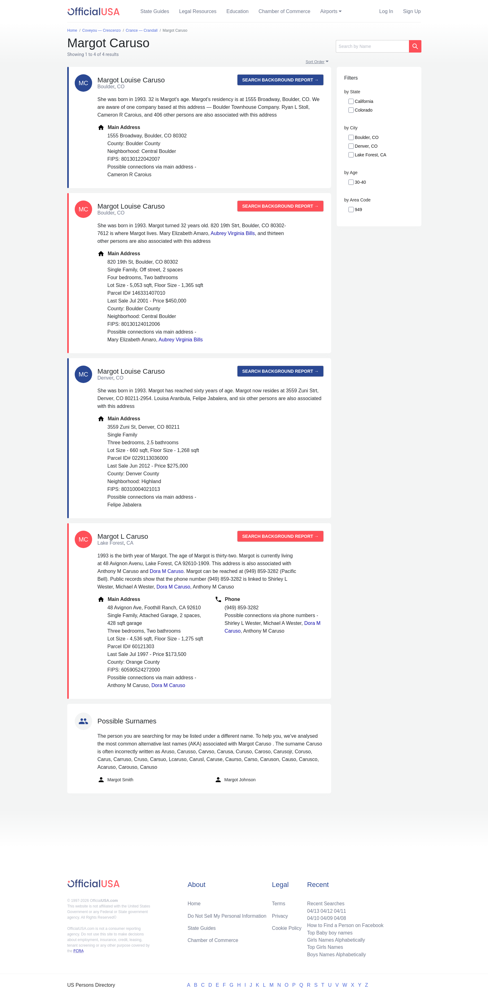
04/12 (325, 909)
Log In (386, 11)
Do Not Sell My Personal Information (228, 914)
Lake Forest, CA (370, 155)
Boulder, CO (366, 137)
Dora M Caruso (166, 571)
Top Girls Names (323, 946)
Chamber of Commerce (284, 11)
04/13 (311, 909)
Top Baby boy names (328, 932)
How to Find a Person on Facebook (344, 924)
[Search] (372, 46)
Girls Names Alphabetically (334, 939)
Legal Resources (198, 11)
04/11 (339, 909)
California (364, 101)
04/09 (325, 917)
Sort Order (315, 61)
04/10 (311, 917)
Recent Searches (324, 902)
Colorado (364, 110)
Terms (278, 902)
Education (238, 11)
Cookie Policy (287, 927)
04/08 (339, 917)
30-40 (360, 182)
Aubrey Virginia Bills (233, 233)
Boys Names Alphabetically (335, 954)
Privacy (280, 914)
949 (358, 209)
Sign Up (412, 11)
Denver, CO (366, 146)
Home (194, 902)
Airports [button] (328, 11)
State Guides (154, 11)
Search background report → (280, 79)
